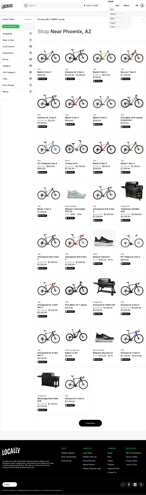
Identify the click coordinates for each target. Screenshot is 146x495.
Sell (118, 5)
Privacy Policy (131, 461)
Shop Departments (68, 457)
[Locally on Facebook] (129, 484)
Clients (110, 461)
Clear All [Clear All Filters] (28, 19)
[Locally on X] (141, 484)
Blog (109, 457)
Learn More (87, 453)
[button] (17, 33)
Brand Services (89, 461)
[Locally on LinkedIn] (135, 484)
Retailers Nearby (68, 453)
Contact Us (112, 472)
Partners (111, 465)
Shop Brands (66, 461)
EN (137, 5)
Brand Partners (89, 465)
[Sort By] (131, 19)
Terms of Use (131, 465)
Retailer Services (90, 457)
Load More (90, 423)
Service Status (132, 457)
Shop (109, 5)
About (127, 5)
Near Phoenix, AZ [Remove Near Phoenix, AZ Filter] (11, 26)
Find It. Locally (88, 5)
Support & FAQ (113, 468)
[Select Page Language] (9, 484)
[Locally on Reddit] (122, 484)
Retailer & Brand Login (92, 468)
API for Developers (133, 453)
